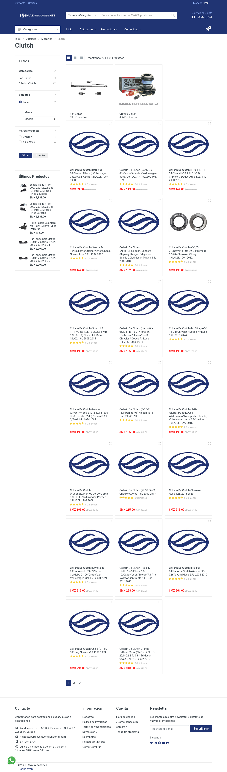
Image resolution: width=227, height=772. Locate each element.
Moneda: (201, 3)
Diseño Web (25, 769)
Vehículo (37, 94)
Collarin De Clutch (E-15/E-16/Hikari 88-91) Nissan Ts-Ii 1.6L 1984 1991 (136, 413)
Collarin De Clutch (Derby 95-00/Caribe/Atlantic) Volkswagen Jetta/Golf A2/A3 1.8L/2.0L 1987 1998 (89, 175)
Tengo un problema (127, 731)
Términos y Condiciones (96, 726)
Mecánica (46, 38)
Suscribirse (201, 728)
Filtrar (25, 155)
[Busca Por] (134, 15)
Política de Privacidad (94, 722)
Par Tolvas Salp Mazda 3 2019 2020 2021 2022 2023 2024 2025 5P (43, 258)
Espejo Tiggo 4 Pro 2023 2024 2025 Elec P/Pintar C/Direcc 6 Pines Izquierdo (41, 189)
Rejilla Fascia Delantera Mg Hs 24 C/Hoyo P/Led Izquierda (43, 225)
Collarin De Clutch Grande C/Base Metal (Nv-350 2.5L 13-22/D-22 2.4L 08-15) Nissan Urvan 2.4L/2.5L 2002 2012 (137, 654)
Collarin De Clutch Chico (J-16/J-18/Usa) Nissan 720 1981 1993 (89, 650)
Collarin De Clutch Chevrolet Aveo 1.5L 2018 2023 (185, 492)
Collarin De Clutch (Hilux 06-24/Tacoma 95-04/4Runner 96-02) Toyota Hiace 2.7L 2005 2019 (188, 571)
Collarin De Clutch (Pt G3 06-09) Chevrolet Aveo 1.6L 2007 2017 (137, 492)
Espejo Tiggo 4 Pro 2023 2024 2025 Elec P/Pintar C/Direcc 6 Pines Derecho (41, 208)
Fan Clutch (25, 78)
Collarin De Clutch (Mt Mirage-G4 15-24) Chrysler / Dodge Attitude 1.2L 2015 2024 (188, 332)
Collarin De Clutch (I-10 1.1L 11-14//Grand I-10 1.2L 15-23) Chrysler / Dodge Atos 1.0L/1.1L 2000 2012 (187, 175)
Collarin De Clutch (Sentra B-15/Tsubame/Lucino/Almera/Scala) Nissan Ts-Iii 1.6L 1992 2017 (90, 251)
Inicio (18, 38)
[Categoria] (82, 15)
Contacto (20, 3)
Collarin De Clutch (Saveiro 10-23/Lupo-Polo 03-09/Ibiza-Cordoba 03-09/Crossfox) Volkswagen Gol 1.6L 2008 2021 (88, 573)
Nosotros (88, 717)
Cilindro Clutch (27, 83)
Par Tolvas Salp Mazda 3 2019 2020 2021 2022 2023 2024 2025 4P (43, 241)
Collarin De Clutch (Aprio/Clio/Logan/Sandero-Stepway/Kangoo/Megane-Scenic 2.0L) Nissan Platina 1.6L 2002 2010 (137, 254)
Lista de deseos (125, 717)
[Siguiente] (79, 683)
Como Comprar (91, 746)
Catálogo (31, 38)
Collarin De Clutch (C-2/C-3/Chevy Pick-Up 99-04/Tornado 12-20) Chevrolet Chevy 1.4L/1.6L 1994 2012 (188, 252)
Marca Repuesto (37, 130)
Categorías (38, 29)
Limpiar (40, 155)
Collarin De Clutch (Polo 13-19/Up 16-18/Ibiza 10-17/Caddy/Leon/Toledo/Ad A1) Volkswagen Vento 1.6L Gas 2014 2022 (137, 574)
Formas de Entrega (93, 741)
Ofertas (32, 3)
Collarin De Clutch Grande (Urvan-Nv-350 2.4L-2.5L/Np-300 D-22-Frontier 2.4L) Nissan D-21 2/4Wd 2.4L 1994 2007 (89, 414)
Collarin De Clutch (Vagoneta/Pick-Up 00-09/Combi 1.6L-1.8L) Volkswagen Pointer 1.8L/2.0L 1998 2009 (89, 495)
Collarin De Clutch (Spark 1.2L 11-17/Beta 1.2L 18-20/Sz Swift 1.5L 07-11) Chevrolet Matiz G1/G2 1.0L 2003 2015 (88, 333)
